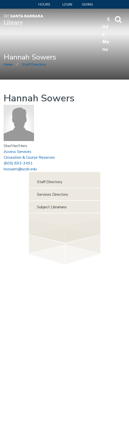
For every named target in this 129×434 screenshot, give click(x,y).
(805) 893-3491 (18, 163)
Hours (44, 4)
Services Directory (52, 194)
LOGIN (67, 4)
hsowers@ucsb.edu (20, 169)
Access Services (17, 151)
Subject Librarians (52, 207)
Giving (87, 4)
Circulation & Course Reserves (29, 157)
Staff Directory (34, 64)
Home (8, 64)
